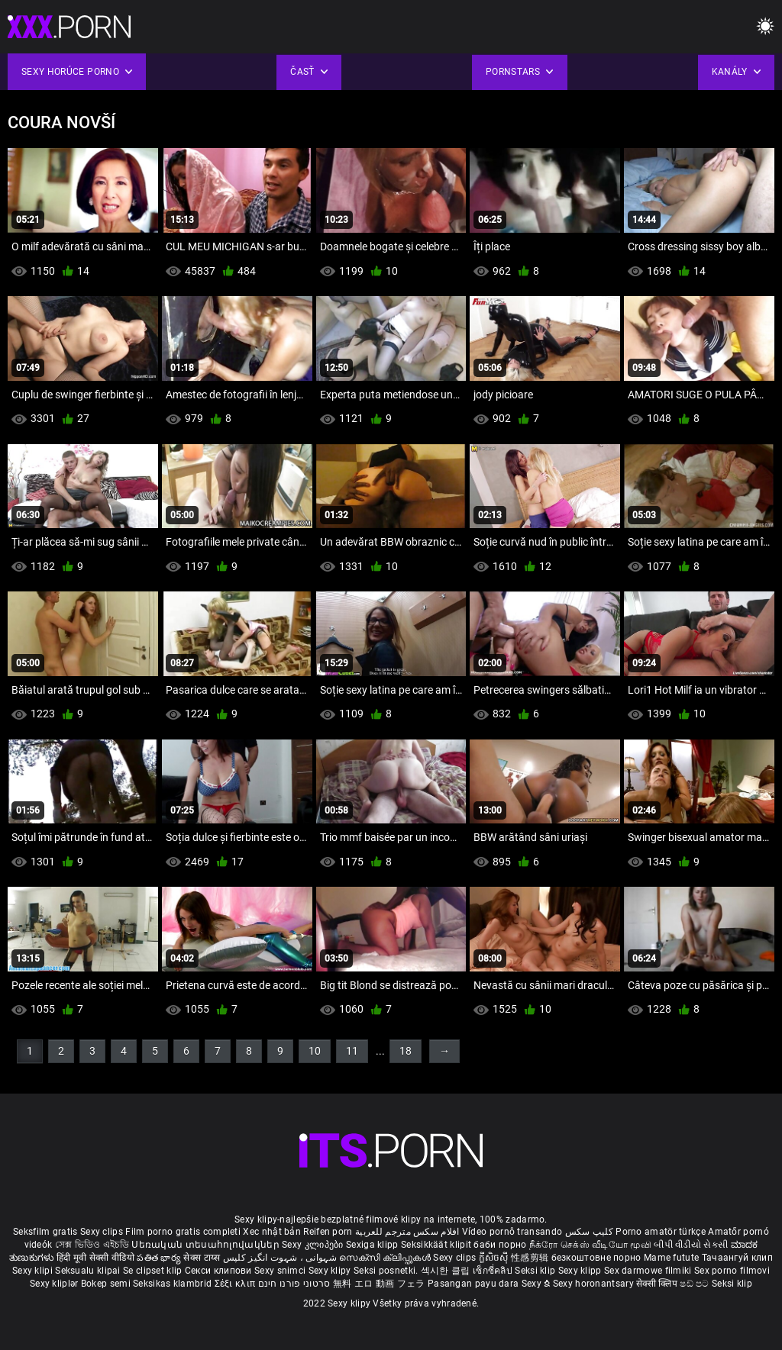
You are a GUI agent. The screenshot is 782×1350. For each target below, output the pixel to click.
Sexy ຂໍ (537, 1283)
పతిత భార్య (160, 1257)
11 (352, 1051)
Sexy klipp (581, 1270)
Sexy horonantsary (594, 1283)
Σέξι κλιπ (236, 1283)
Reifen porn (327, 1231)
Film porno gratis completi (183, 1231)
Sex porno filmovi (732, 1270)
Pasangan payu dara (475, 1283)
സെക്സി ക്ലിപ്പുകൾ (386, 1257)
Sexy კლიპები (314, 1244)
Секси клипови (219, 1270)
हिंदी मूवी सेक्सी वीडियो (95, 1257)
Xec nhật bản (272, 1231)
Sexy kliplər (55, 1283)
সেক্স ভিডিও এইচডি (92, 1244)
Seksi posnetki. (387, 1270)
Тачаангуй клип (737, 1257)
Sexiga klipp (373, 1244)
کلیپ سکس (589, 1231)
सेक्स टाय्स (202, 1257)
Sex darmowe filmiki (648, 1270)
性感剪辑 (531, 1257)
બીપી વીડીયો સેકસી (691, 1244)
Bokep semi (106, 1283)
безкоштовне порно (596, 1257)
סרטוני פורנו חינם (294, 1283)
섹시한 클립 (447, 1270)
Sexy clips (102, 1231)
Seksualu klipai (89, 1270)
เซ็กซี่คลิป (494, 1270)
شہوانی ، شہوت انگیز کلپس (281, 1257)
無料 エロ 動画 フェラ (379, 1283)
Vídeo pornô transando (512, 1231)
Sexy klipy (331, 1270)
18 (405, 1051)
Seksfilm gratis (45, 1231)
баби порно (499, 1244)
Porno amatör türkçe (661, 1231)
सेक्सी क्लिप (658, 1283)
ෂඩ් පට (696, 1283)
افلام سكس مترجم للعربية (407, 1231)
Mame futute (671, 1257)
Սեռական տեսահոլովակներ (206, 1244)
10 (315, 1051)
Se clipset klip (154, 1270)
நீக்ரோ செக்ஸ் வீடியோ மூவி (590, 1244)
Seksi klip (536, 1270)
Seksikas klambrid (173, 1283)
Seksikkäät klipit (437, 1244)
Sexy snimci (281, 1270)
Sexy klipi (33, 1270)
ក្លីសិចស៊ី (495, 1257)
